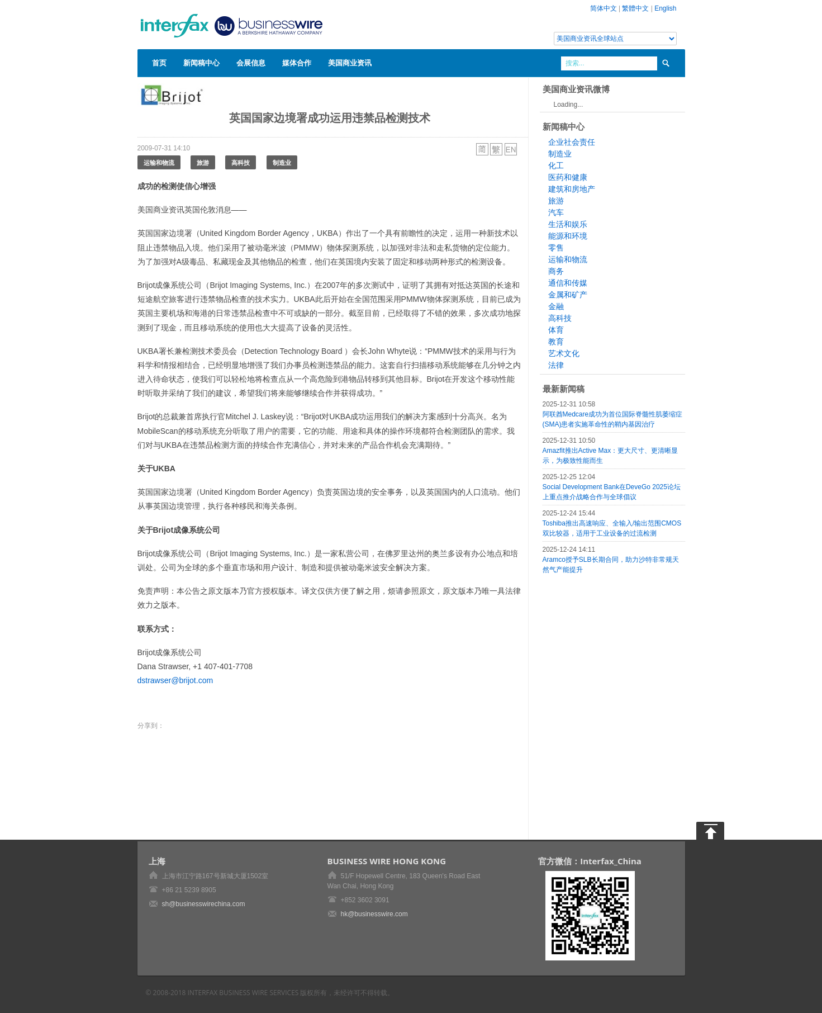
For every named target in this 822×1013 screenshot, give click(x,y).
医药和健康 (567, 177)
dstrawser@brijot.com (175, 680)
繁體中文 (635, 8)
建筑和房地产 (571, 188)
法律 (556, 365)
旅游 (203, 162)
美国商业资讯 (350, 63)
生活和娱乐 (567, 224)
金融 (556, 306)
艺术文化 (563, 353)
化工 (556, 165)
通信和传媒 (567, 282)
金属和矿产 (567, 294)
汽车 (556, 212)
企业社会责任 (571, 142)
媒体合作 (296, 63)
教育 (556, 341)
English (665, 8)
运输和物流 (159, 162)
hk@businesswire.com (374, 914)
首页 (159, 63)
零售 (556, 247)
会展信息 (250, 63)
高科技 (240, 162)
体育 (556, 329)
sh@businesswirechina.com (203, 904)
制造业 (282, 162)
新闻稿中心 (201, 63)
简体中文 (603, 8)
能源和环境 (567, 235)
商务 (556, 271)
